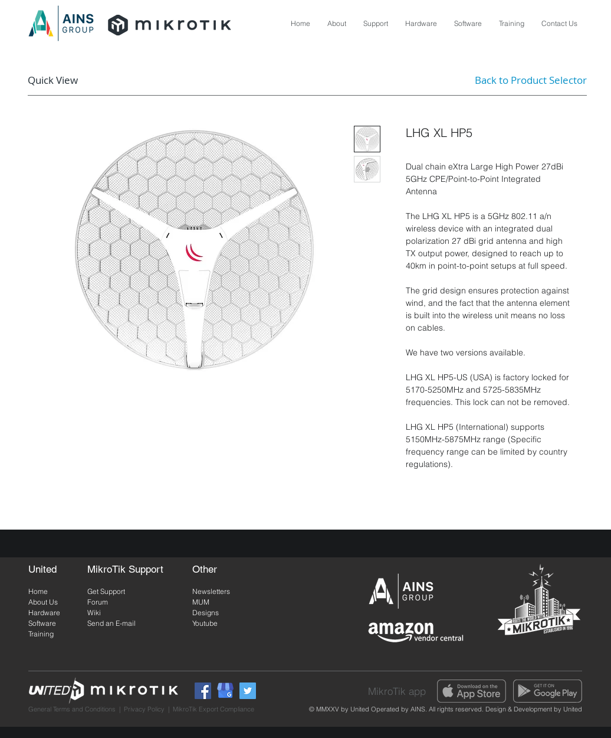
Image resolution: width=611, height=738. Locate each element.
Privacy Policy (144, 709)
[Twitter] (247, 691)
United (571, 709)
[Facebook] (203, 691)
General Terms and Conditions (72, 709)
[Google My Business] (225, 691)
